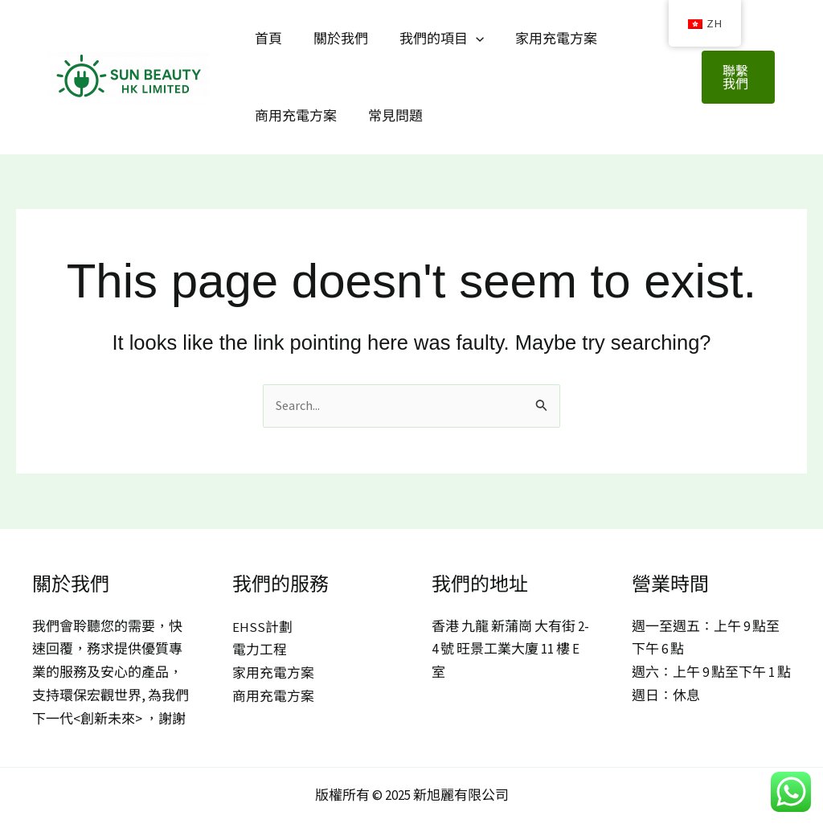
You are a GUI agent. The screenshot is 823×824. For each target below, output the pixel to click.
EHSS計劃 (262, 627)
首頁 (266, 38)
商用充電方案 (293, 116)
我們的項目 (431, 38)
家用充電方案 (542, 38)
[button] (737, 77)
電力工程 (259, 650)
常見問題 (389, 116)
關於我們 (334, 38)
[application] (465, 38)
